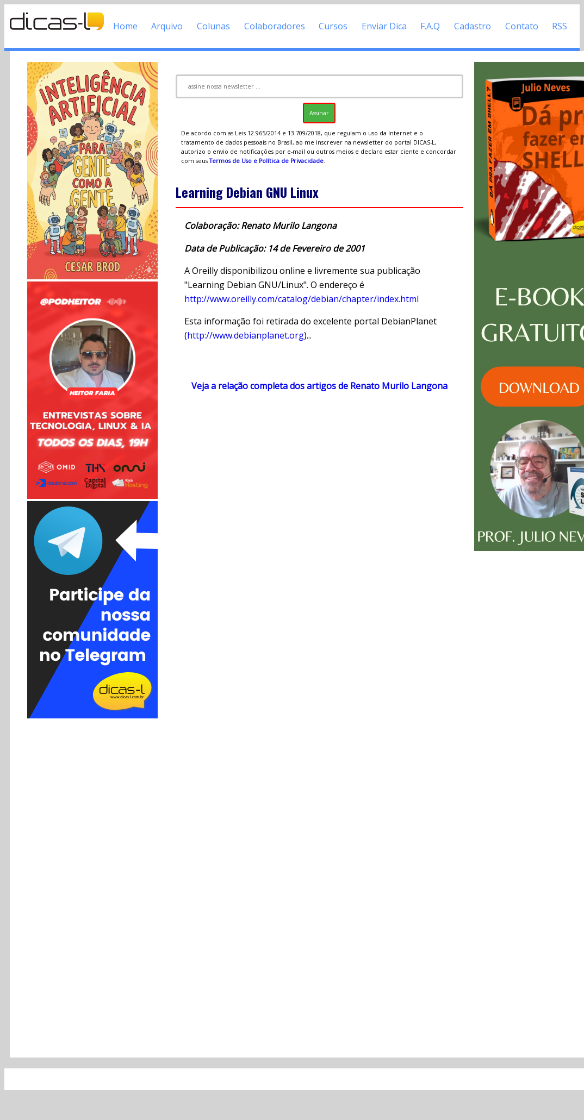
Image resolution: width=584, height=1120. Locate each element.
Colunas (213, 26)
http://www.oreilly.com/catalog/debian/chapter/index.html (301, 299)
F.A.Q (430, 26)
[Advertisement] (92, 884)
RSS (559, 26)
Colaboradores (274, 26)
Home (125, 26)
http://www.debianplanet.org (245, 335)
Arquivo (167, 26)
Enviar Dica (384, 26)
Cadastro (472, 26)
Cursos (333, 26)
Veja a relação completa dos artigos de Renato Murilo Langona (319, 386)
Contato (521, 26)
